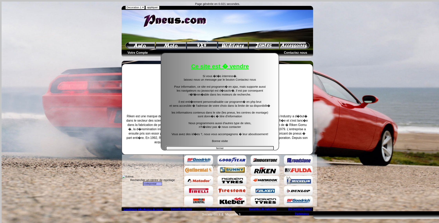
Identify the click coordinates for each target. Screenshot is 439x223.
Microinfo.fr (233, 214)
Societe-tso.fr (211, 214)
